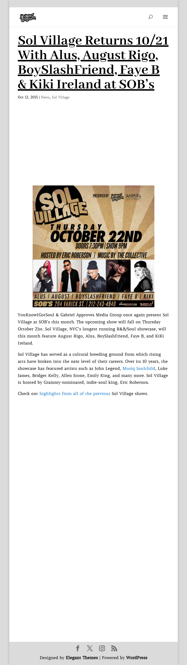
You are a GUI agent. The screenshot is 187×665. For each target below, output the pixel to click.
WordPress (136, 657)
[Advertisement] (93, 149)
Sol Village (60, 97)
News (45, 97)
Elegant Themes (82, 657)
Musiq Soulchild (138, 368)
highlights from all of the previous (74, 393)
